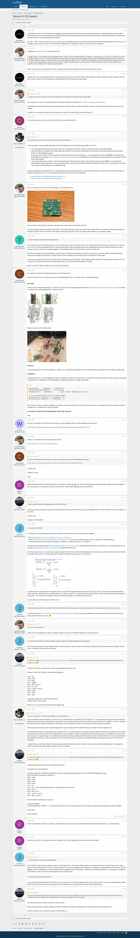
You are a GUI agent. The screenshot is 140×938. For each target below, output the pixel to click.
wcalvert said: (32, 456)
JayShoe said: (33, 624)
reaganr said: (32, 501)
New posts (16, 9)
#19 (125, 653)
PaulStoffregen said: (34, 713)
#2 (125, 48)
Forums (23, 6)
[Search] (123, 6)
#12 (125, 452)
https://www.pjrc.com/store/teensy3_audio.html (64, 157)
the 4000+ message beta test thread (93, 102)
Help (118, 932)
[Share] (123, 30)
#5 (125, 117)
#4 (125, 90)
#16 (125, 604)
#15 (125, 524)
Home (16, 6)
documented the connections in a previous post (58, 613)
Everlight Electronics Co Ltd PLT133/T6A (65, 546)
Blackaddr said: (33, 94)
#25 (125, 889)
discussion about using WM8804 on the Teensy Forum (52, 539)
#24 (125, 853)
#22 (125, 820)
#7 (125, 184)
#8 (125, 236)
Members (44, 6)
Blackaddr (17, 19)
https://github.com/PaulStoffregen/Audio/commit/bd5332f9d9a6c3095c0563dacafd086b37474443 (58, 427)
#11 (125, 436)
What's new (33, 6)
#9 (125, 270)
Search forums (24, 9)
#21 (125, 750)
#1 (125, 30)
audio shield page (42, 51)
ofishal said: (32, 137)
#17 (125, 620)
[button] (38, 6)
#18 (125, 637)
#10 (125, 420)
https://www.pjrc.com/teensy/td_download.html (42, 444)
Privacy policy (111, 932)
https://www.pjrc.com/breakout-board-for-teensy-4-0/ (48, 176)
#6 (125, 133)
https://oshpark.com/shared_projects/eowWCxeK (47, 178)
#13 (125, 481)
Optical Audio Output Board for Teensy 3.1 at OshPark (53, 537)
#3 (125, 73)
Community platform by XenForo (70, 936)
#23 (125, 837)
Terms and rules (101, 932)
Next (24, 26)
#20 (125, 709)
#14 (125, 497)
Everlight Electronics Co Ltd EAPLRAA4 (48, 548)
